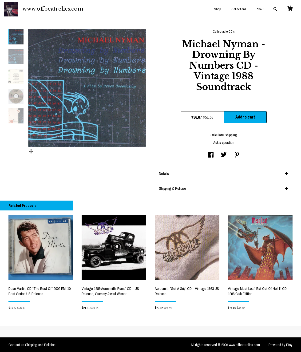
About (260, 9)
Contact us (16, 344)
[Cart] (290, 9)
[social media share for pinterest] (237, 155)
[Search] (275, 9)
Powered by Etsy (281, 344)
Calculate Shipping (223, 135)
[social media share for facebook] (211, 155)
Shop (217, 9)
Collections (238, 9)
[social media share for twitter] (223, 155)
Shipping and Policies (40, 344)
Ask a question (223, 142)
